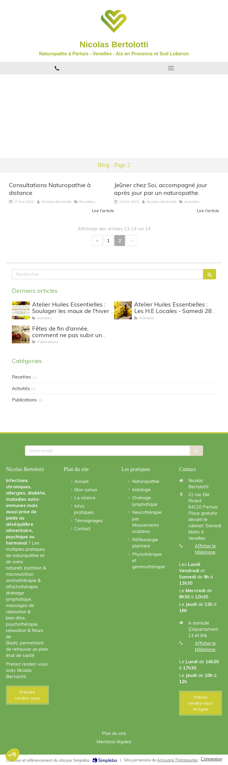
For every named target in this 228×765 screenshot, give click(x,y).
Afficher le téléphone (205, 549)
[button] (12, 755)
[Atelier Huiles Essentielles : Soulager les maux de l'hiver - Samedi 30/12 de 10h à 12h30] (21, 310)
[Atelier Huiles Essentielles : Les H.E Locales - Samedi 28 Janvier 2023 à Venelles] (123, 310)
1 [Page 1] (108, 240)
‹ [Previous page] (97, 240)
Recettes (21, 377)
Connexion (211, 759)
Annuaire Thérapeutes (177, 760)
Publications (24, 400)
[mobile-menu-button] (171, 68)
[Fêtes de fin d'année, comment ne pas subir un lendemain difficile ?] (21, 334)
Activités (21, 388)
